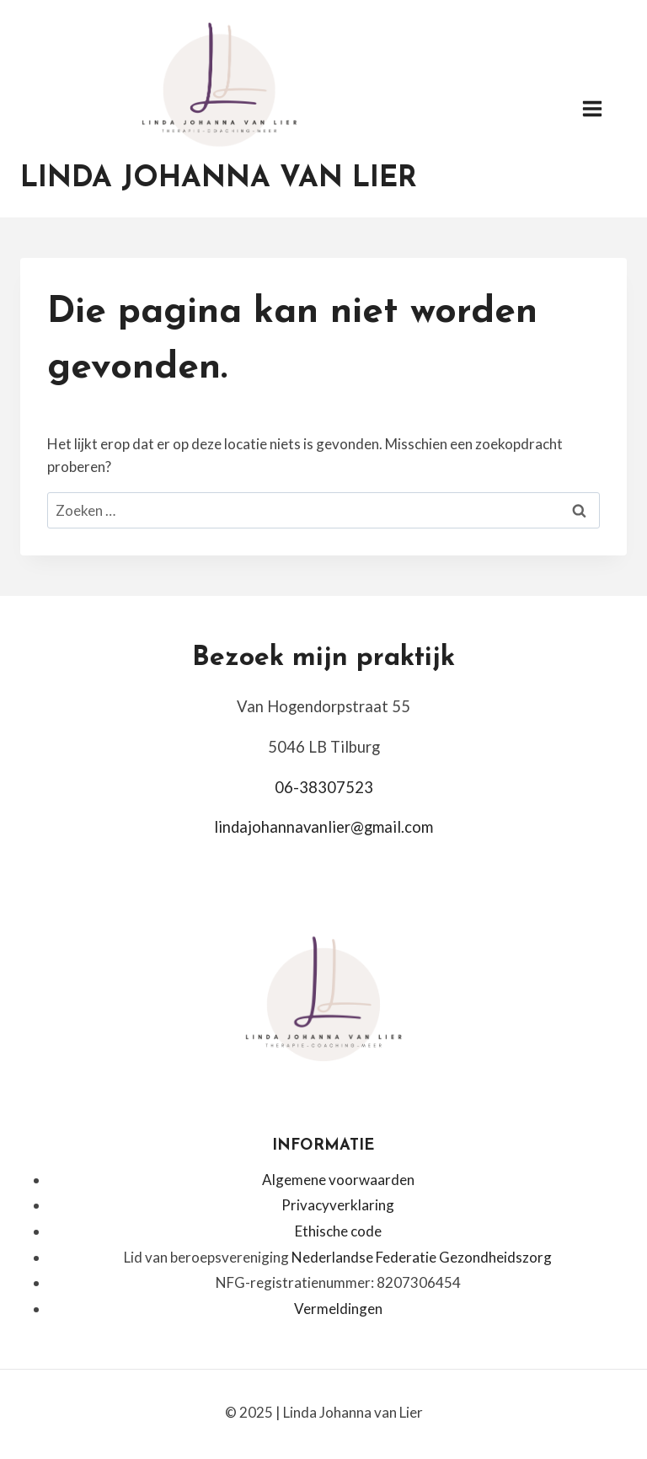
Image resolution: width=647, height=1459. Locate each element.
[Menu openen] (601, 109)
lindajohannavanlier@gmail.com (323, 827)
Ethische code (338, 1231)
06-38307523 (324, 787)
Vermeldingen (338, 1308)
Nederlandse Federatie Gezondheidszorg (421, 1257)
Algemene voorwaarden (338, 1179)
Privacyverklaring (337, 1205)
